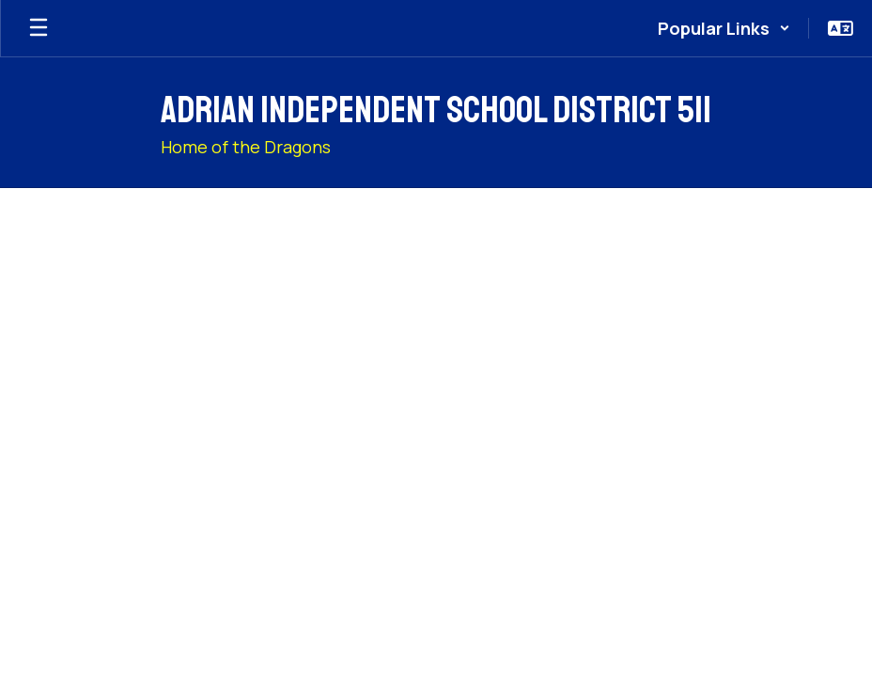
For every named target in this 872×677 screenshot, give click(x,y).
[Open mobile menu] (38, 28)
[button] (724, 28)
